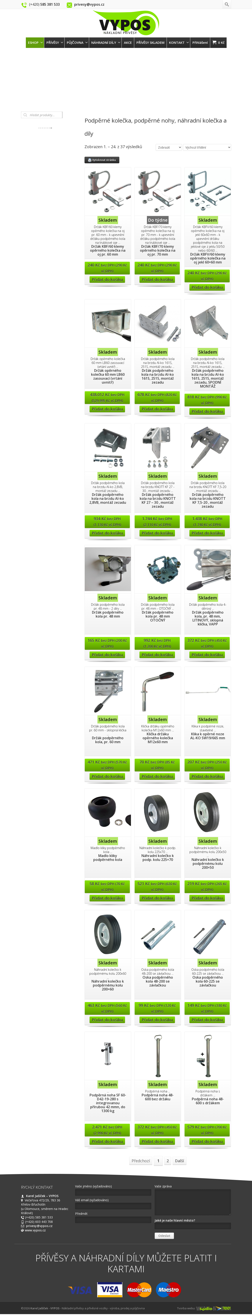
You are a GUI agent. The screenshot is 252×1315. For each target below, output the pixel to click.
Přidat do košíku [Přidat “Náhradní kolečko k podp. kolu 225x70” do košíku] (157, 898)
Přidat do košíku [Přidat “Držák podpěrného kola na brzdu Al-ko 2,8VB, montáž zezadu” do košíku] (107, 533)
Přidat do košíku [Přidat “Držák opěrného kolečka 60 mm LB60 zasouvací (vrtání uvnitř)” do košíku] (107, 409)
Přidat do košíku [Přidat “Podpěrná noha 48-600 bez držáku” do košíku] (157, 1141)
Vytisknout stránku (102, 160)
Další (179, 1160)
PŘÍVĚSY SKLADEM (150, 42)
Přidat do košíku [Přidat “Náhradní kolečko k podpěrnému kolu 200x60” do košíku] (107, 1019)
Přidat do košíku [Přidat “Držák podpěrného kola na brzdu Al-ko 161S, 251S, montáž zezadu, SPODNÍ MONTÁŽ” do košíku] (207, 411)
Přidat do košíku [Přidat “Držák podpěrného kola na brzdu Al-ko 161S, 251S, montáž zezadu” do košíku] (157, 409)
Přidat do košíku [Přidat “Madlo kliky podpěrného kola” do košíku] (107, 898)
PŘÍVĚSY (54, 42)
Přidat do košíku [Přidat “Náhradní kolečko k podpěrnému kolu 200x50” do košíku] (207, 898)
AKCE (128, 42)
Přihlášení (200, 42)
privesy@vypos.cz (39, 1226)
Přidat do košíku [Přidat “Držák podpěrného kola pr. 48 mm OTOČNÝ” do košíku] (157, 654)
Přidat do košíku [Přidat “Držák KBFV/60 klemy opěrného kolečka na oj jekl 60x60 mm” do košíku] (207, 287)
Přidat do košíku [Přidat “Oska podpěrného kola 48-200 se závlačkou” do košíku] (157, 1019)
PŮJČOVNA (77, 42)
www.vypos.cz (35, 1230)
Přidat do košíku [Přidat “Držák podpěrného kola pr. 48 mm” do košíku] (107, 654)
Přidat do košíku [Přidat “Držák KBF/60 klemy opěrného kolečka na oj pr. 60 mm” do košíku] (107, 279)
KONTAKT (179, 42)
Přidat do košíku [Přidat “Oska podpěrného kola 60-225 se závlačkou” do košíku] (207, 1019)
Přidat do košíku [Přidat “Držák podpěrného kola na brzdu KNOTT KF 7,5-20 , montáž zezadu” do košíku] (207, 533)
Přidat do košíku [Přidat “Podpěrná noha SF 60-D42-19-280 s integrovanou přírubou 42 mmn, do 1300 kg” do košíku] (107, 1141)
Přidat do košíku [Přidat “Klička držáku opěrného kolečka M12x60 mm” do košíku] (157, 776)
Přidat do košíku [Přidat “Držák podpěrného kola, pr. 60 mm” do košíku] (107, 776)
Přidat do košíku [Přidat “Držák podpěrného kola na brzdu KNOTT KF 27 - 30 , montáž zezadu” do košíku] (157, 533)
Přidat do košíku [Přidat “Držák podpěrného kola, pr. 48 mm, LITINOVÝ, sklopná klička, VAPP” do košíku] (207, 654)
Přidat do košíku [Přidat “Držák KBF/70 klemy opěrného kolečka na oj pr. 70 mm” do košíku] (157, 279)
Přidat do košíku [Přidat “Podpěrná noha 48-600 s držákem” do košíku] (207, 1141)
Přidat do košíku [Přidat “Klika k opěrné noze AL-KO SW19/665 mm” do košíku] (207, 776)
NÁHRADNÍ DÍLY (105, 42)
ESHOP (35, 42)
